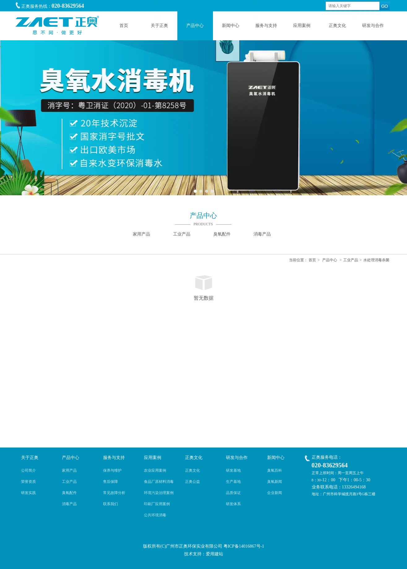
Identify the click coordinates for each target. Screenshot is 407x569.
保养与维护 (112, 470)
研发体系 (233, 504)
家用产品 (69, 470)
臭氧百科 (274, 470)
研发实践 (28, 493)
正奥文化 (193, 457)
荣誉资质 (28, 481)
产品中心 (329, 260)
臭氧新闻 (274, 481)
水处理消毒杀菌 (376, 260)
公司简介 (28, 470)
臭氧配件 (69, 493)
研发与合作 (237, 457)
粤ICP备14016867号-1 (243, 546)
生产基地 (233, 481)
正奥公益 (192, 481)
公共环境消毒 (155, 515)
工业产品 (350, 260)
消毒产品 (69, 504)
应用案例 (152, 457)
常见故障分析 (114, 493)
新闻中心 (275, 457)
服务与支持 (114, 457)
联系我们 (110, 504)
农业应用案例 (155, 470)
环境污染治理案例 (159, 493)
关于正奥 (29, 457)
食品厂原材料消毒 (159, 481)
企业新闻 (274, 493)
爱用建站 (214, 554)
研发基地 (233, 470)
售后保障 (110, 481)
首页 (312, 260)
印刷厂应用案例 (157, 504)
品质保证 (233, 493)
